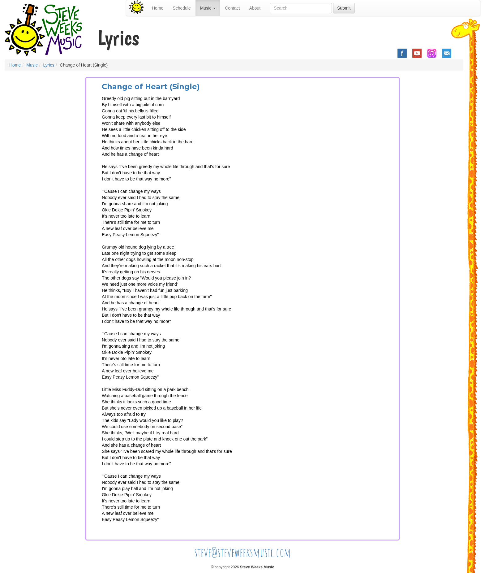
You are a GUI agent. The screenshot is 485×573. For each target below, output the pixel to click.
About (254, 8)
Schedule (182, 8)
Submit (344, 8)
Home (157, 8)
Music (32, 65)
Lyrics (48, 65)
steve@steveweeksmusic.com (242, 552)
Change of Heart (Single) (151, 86)
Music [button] (208, 8)
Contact (232, 8)
